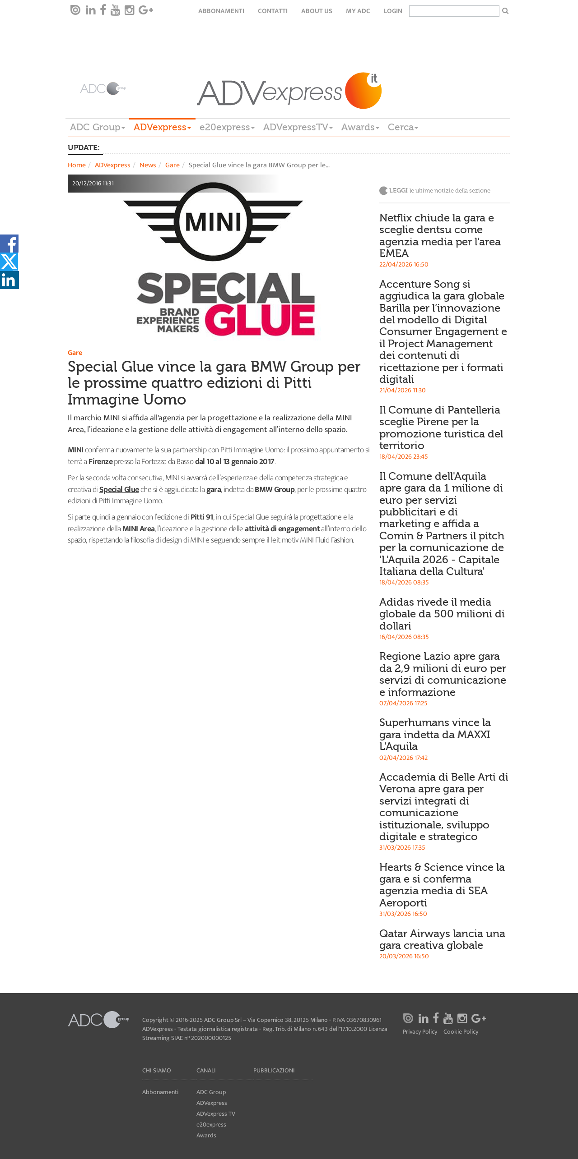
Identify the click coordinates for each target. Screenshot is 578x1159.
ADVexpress (162, 127)
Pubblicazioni (274, 1070)
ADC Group (97, 127)
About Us (316, 11)
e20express (227, 127)
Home (77, 165)
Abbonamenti (221, 11)
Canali (206, 1070)
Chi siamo (156, 1070)
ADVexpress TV (215, 1113)
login (393, 11)
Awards (360, 127)
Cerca (403, 127)
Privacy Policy (420, 1032)
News (148, 165)
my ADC (358, 11)
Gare (172, 165)
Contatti (273, 11)
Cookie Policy (460, 1032)
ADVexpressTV (298, 127)
